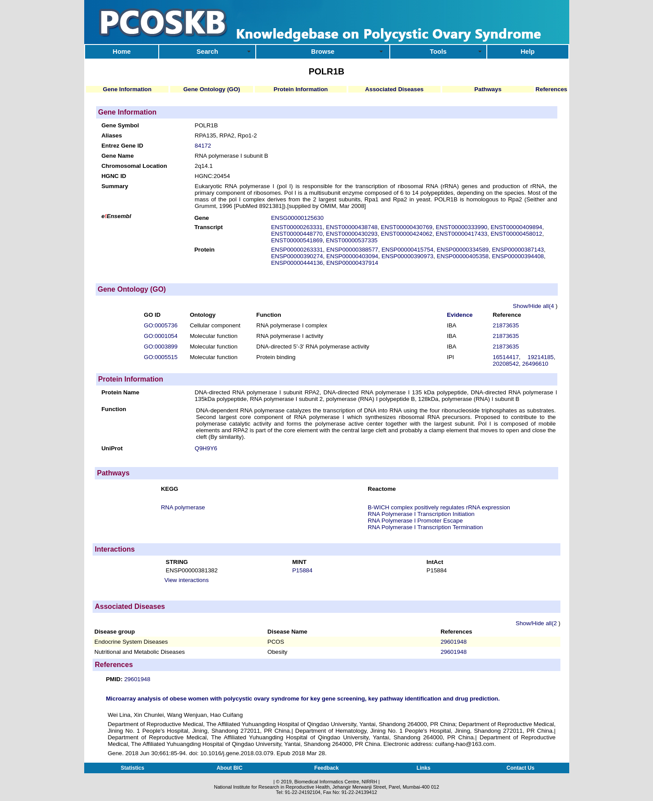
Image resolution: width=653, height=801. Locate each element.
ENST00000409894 (516, 227)
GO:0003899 (160, 346)
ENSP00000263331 (297, 249)
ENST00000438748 (351, 227)
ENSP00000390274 (297, 256)
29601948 (453, 641)
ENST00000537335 (351, 240)
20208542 (506, 363)
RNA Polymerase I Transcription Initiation (421, 514)
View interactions (186, 580)
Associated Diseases (394, 89)
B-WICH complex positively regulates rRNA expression (439, 507)
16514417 (506, 357)
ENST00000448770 (297, 233)
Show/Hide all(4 (534, 306)
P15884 (302, 570)
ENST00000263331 (297, 227)
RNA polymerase (183, 507)
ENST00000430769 (407, 227)
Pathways (488, 89)
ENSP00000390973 (407, 256)
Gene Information (127, 89)
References (551, 89)
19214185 (540, 357)
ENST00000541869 (297, 240)
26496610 (535, 363)
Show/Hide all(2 (537, 623)
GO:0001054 (160, 336)
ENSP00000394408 (518, 256)
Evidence (460, 315)
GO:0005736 (160, 325)
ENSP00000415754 (407, 249)
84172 (203, 145)
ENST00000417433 (461, 233)
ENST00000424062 (407, 233)
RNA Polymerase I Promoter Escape (415, 520)
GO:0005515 (160, 357)
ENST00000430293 (351, 233)
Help (528, 51)
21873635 (506, 325)
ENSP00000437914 (352, 263)
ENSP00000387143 (518, 249)
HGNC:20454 (212, 176)
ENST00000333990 (461, 227)
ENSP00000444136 (297, 263)
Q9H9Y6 (206, 448)
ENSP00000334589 (463, 249)
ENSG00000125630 (297, 218)
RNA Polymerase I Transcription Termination (425, 527)
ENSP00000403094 (352, 256)
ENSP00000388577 (352, 249)
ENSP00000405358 (463, 256)
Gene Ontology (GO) (211, 89)
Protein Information (301, 89)
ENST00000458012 (516, 233)
